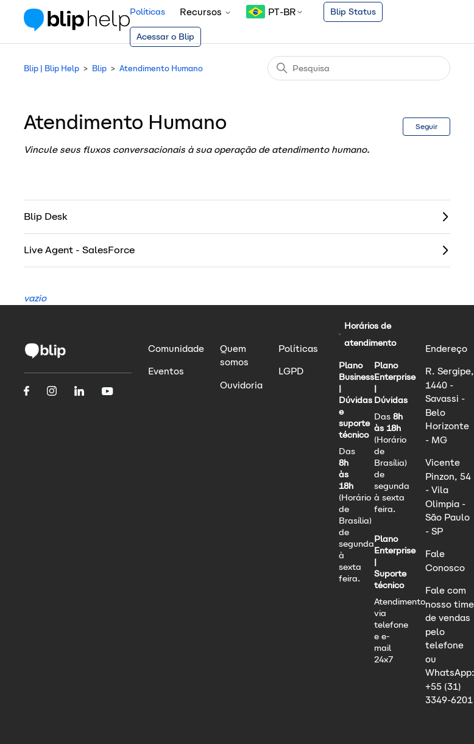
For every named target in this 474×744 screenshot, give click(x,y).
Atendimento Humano (161, 68)
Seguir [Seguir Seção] (426, 126)
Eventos (166, 371)
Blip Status (353, 11)
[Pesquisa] (358, 68)
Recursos (206, 12)
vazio (35, 298)
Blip (99, 68)
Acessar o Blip (165, 36)
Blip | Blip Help (51, 68)
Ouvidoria (241, 385)
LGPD (290, 371)
